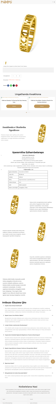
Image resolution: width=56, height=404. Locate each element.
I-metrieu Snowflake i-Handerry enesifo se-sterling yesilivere (42, 103)
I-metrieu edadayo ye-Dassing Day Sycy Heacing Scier (14, 103)
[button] (26, 113)
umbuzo (14, 108)
